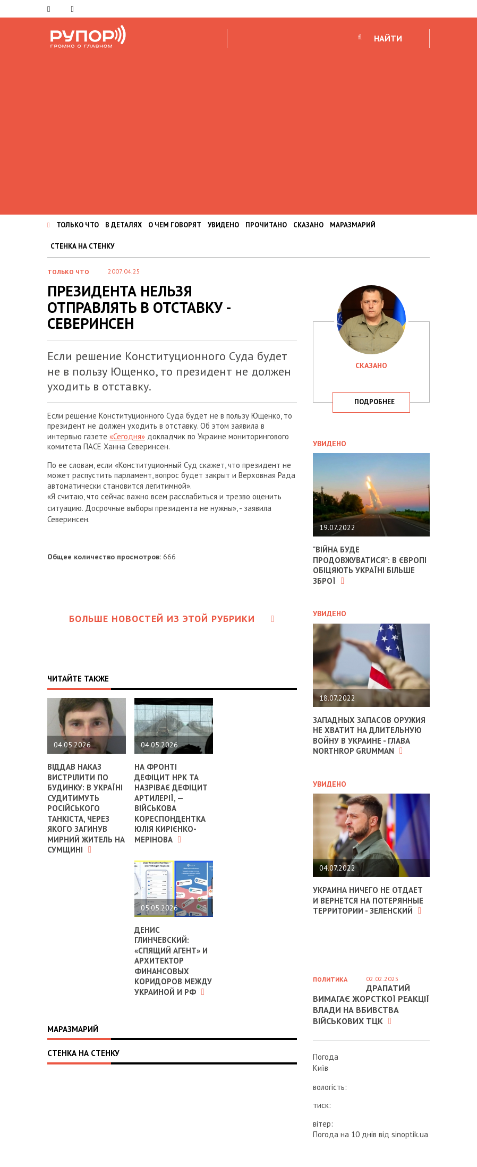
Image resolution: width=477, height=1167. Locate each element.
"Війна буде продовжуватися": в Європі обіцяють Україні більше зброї (370, 565)
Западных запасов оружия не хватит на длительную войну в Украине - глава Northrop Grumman (369, 735)
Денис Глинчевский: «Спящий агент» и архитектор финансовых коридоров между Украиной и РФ (173, 961)
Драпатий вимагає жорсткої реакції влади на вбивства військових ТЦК (371, 1004)
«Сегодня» (127, 436)
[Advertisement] (238, 129)
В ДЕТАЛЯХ (123, 224)
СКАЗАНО (308, 224)
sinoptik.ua (409, 1134)
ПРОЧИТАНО (266, 224)
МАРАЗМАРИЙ (353, 224)
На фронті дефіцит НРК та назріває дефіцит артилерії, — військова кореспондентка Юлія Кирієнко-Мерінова (171, 803)
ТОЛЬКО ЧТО (77, 224)
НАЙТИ (388, 38)
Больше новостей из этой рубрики (172, 618)
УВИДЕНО (223, 224)
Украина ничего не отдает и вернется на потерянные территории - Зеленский (368, 900)
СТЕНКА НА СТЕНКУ (82, 246)
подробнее (374, 401)
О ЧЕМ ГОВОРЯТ (174, 224)
